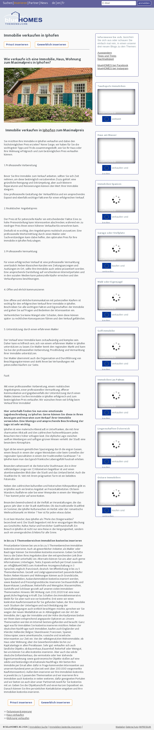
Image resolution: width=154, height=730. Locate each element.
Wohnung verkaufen (18, 718)
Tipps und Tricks (107, 55)
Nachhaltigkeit (106, 59)
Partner (34, 3)
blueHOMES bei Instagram (113, 68)
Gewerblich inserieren (51, 44)
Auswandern (105, 52)
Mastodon (120, 727)
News (44, 3)
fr (63, 3)
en (58, 3)
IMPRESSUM (145, 727)
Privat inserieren (17, 44)
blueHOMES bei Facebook (113, 65)
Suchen (7, 3)
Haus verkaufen (15, 715)
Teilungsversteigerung (19, 711)
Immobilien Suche (38, 727)
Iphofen (49, 130)
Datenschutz (132, 727)
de (53, 3)
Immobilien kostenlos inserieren (65, 727)
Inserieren (20, 3)
